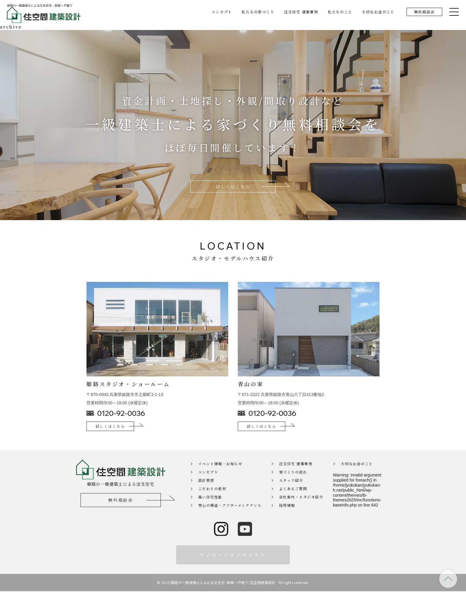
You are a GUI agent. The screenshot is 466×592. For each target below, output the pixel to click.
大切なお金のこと (378, 11)
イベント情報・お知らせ (220, 472)
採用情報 (287, 513)
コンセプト (222, 11)
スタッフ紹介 (291, 488)
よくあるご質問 (293, 497)
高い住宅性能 (210, 505)
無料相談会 (424, 11)
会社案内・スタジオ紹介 (301, 505)
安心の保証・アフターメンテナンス (230, 513)
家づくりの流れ (293, 480)
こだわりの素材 (212, 497)
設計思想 (206, 488)
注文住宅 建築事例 (301, 11)
